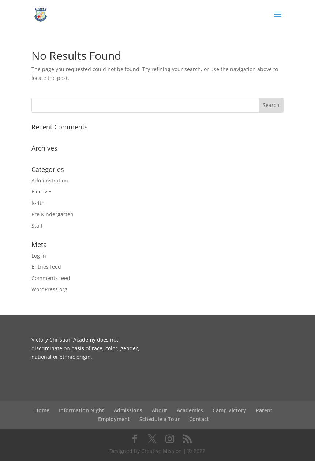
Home (41, 410)
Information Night (81, 410)
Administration (49, 180)
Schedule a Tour (159, 419)
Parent (264, 410)
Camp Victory (229, 410)
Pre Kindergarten (52, 214)
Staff (36, 225)
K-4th (38, 202)
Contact (199, 419)
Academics (190, 410)
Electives (42, 191)
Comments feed (50, 277)
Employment (114, 419)
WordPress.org (49, 289)
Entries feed (46, 266)
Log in (38, 255)
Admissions (128, 410)
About (159, 410)
